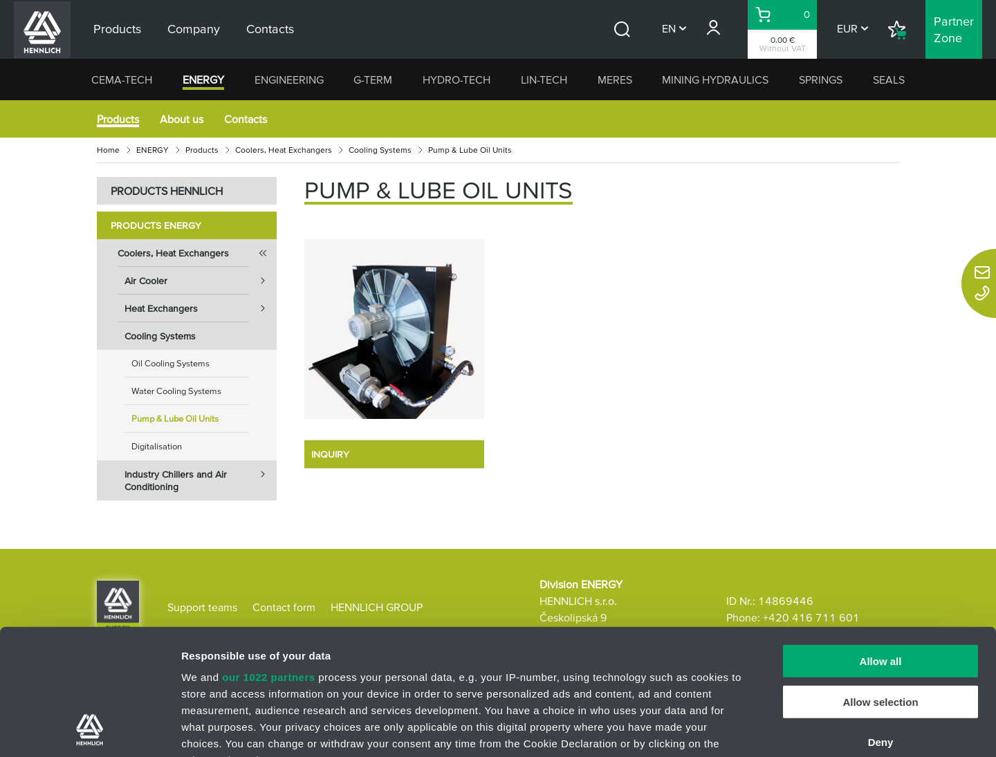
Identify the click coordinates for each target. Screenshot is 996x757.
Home (108, 149)
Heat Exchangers (200, 308)
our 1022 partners (268, 560)
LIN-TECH (544, 79)
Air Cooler (200, 281)
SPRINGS (820, 79)
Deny (881, 624)
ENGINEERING (289, 79)
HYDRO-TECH (456, 79)
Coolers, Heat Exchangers (283, 149)
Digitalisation (156, 446)
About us (181, 119)
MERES (615, 79)
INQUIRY (330, 454)
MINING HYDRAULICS (715, 79)
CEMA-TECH (121, 79)
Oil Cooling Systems (170, 363)
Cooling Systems (380, 149)
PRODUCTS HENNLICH (167, 191)
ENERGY (203, 79)
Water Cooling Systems (176, 391)
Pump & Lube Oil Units (175, 418)
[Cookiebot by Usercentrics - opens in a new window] (89, 730)
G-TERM (372, 79)
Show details (726, 730)
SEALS (889, 79)
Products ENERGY (156, 225)
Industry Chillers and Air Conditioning (200, 476)
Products (118, 119)
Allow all (881, 544)
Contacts (245, 119)
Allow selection (880, 584)
